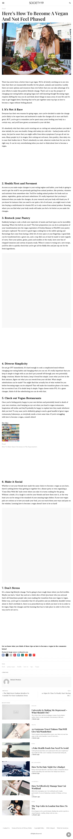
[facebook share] (3, 655)
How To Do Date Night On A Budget (47, 767)
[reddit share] (26, 655)
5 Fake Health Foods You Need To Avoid (48, 748)
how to (26, 667)
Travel (34, 724)
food (3, 667)
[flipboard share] (34, 655)
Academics (35, 781)
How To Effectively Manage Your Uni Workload (47, 787)
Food (3, 9)
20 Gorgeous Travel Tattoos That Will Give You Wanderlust (50, 730)
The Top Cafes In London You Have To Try (50, 806)
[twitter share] (7, 655)
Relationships (36, 762)
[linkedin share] (18, 655)
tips (31, 667)
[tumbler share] (30, 655)
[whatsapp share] (22, 655)
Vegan (37, 667)
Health (19, 667)
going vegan (11, 667)
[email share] (11, 655)
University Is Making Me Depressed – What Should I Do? (50, 711)
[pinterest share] (15, 655)
